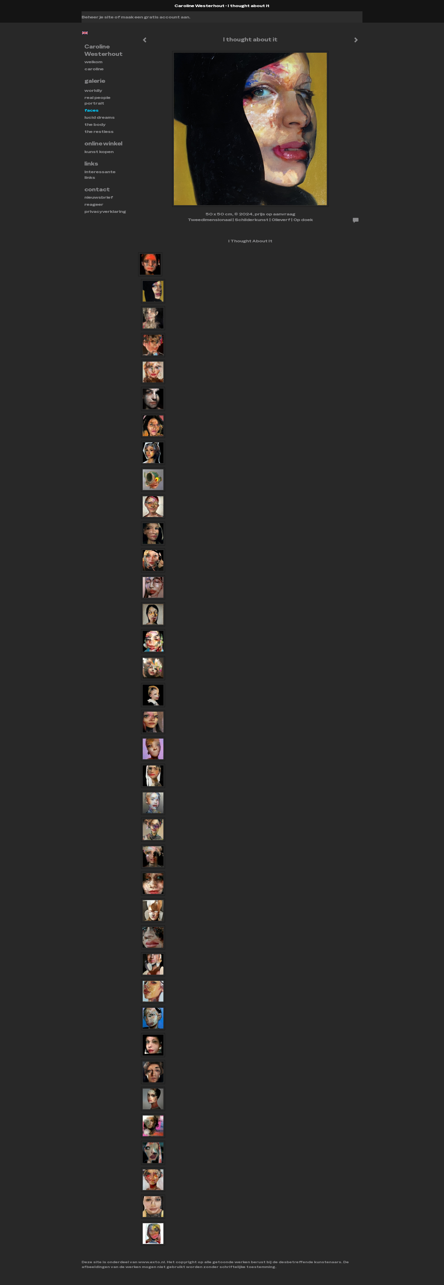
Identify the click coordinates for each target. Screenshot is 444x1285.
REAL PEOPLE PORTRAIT (97, 100)
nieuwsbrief (98, 197)
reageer (93, 204)
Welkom (93, 61)
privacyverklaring (105, 211)
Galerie (94, 81)
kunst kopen (99, 151)
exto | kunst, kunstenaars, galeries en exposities (98, 5)
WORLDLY (93, 90)
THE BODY (95, 124)
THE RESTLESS (99, 131)
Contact (97, 189)
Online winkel (103, 143)
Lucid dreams (99, 117)
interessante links (100, 174)
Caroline (94, 68)
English (85, 33)
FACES (91, 110)
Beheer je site (98, 17)
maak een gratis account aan (155, 17)
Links (91, 163)
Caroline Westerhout (199, 5)
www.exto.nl (151, 1262)
